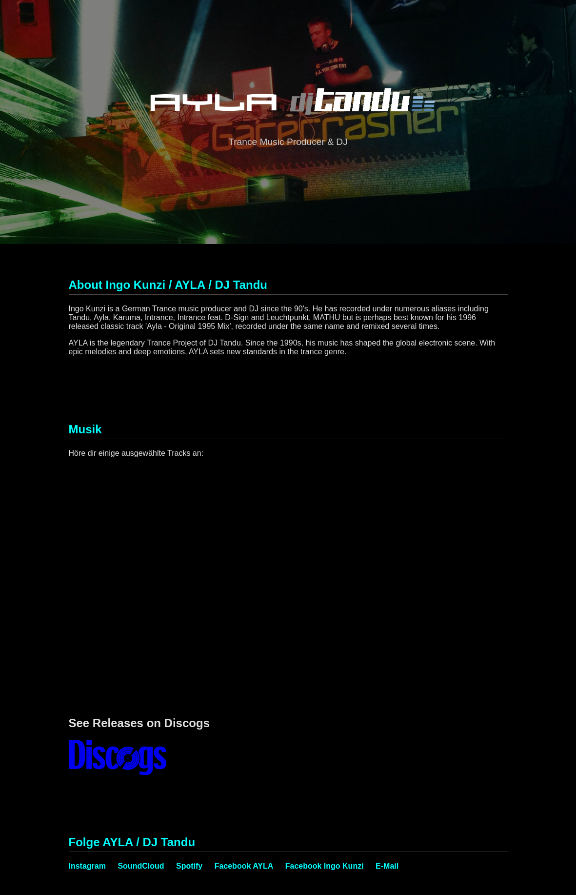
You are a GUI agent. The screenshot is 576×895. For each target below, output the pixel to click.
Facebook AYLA (244, 866)
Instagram (87, 866)
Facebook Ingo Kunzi (324, 866)
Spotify (189, 866)
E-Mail (387, 866)
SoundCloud (141, 866)
